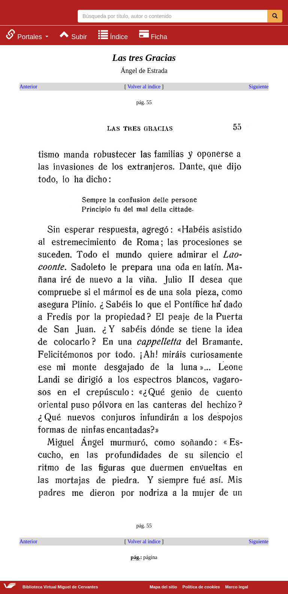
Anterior (28, 86)
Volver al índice (144, 86)
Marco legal (236, 587)
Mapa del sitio (163, 587)
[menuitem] (27, 35)
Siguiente (258, 86)
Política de (201, 587)
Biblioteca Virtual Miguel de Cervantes (35, 13)
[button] (27, 35)
